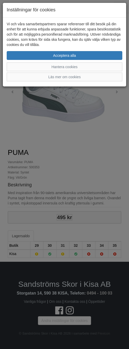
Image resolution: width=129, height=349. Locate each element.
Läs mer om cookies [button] (64, 77)
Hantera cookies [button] (64, 67)
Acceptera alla (64, 55)
